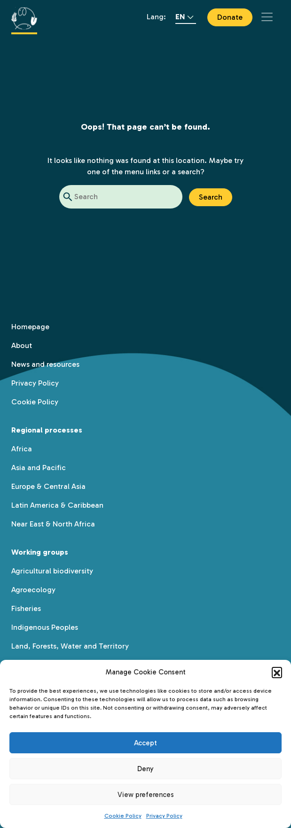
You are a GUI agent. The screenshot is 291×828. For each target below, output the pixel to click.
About (21, 345)
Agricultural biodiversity (52, 570)
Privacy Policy (164, 816)
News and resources (45, 364)
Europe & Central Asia (48, 486)
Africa (21, 448)
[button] (277, 672)
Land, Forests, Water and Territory (70, 646)
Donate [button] (230, 17)
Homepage (30, 326)
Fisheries (26, 608)
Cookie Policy (123, 816)
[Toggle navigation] (267, 17)
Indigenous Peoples (44, 627)
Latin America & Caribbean (57, 505)
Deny (145, 769)
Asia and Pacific (38, 467)
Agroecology (33, 589)
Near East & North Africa (53, 523)
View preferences (146, 794)
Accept (145, 743)
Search (210, 197)
